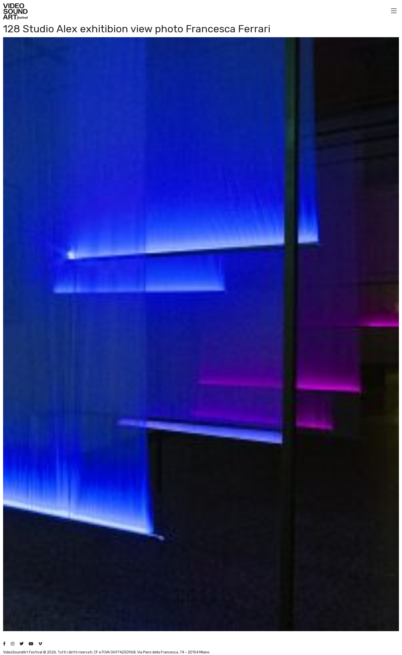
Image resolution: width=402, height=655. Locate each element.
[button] (394, 11)
